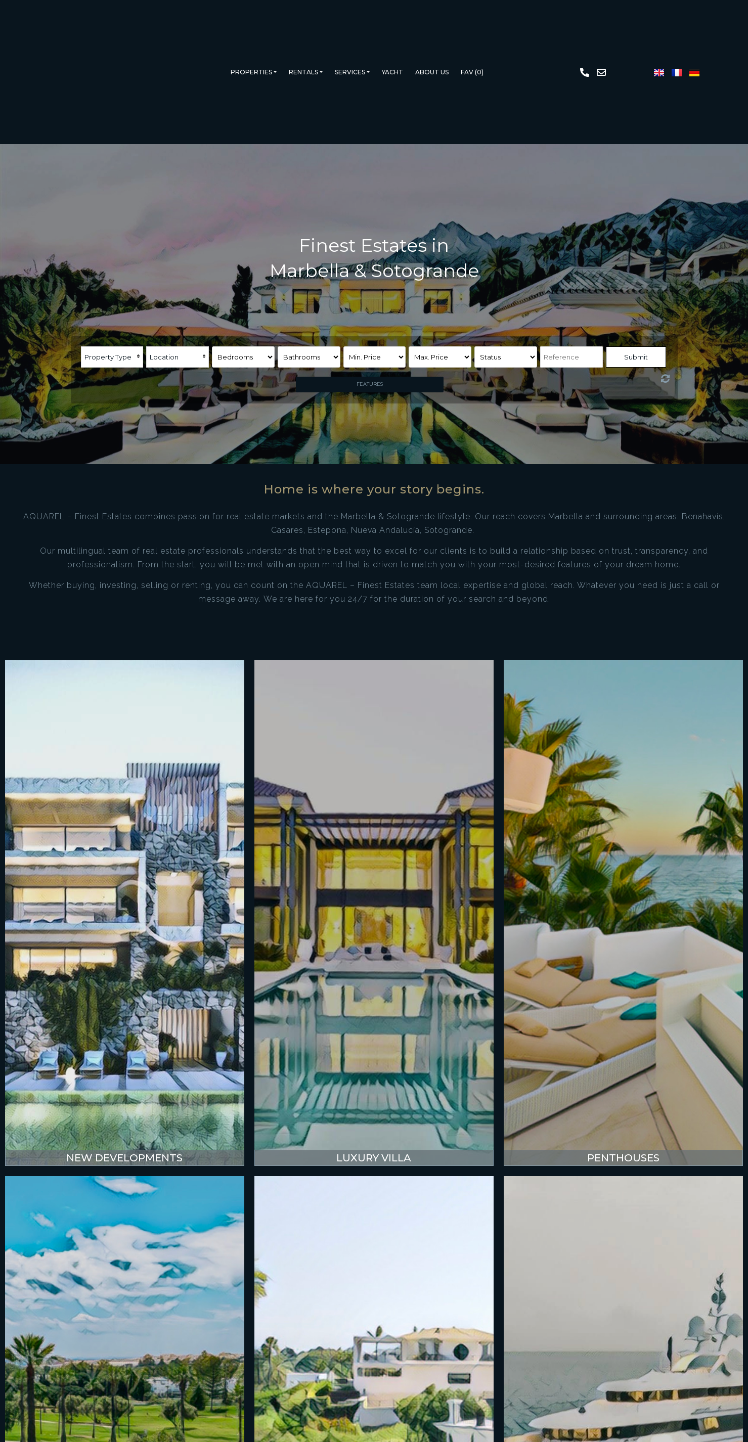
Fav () (472, 72)
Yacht (392, 72)
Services (350, 72)
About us (432, 72)
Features (370, 384)
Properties (251, 72)
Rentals (303, 72)
